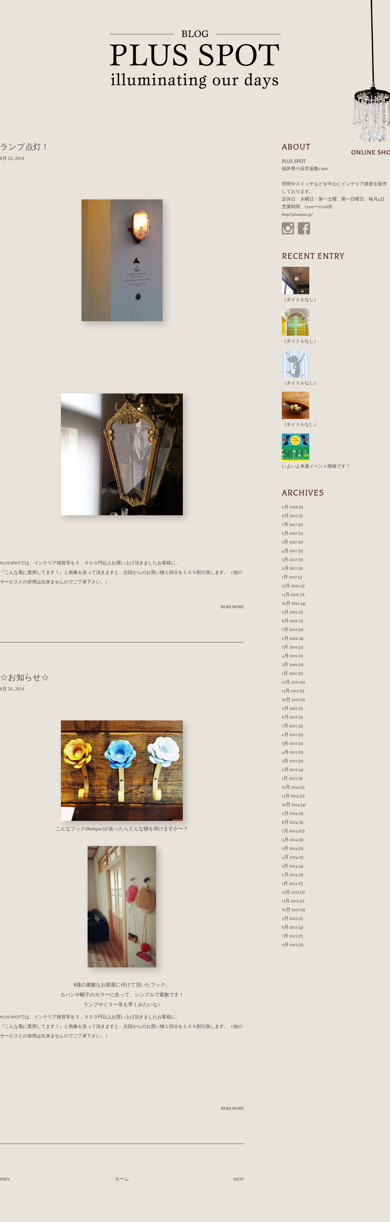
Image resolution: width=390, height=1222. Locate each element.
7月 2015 (289, 725)
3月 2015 (289, 760)
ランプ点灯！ (24, 146)
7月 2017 (289, 524)
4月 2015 (290, 752)
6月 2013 (290, 944)
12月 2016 (290, 585)
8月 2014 (290, 822)
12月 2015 (290, 682)
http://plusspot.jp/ (297, 214)
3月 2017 (289, 559)
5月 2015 (289, 743)
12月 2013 (290, 892)
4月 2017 (289, 550)
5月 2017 (289, 542)
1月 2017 (289, 577)
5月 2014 (290, 848)
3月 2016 (290, 664)
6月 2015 (290, 734)
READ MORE (232, 606)
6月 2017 (289, 533)
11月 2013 (290, 901)
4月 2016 (290, 655)
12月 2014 (290, 787)
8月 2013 (290, 927)
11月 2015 (290, 690)
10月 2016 (291, 603)
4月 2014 (290, 857)
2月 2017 (289, 568)
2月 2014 (290, 874)
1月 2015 (289, 778)
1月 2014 (289, 883)
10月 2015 (291, 699)
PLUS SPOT (195, 59)
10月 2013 (291, 909)
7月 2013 (289, 936)
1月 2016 (289, 673)
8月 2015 (290, 717)
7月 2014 (289, 830)
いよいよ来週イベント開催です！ (316, 466)
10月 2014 (291, 804)
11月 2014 (290, 795)
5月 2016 (290, 647)
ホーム (122, 1179)
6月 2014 (290, 839)
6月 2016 (290, 638)
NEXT (238, 1179)
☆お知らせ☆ (24, 677)
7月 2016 (289, 629)
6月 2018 (290, 507)
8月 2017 (289, 515)
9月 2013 (290, 918)
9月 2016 (290, 612)
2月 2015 (289, 769)
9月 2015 (290, 708)
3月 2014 (290, 866)
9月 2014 (290, 813)
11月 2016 (290, 594)
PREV (5, 1179)
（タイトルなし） (300, 299)
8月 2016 (290, 620)
